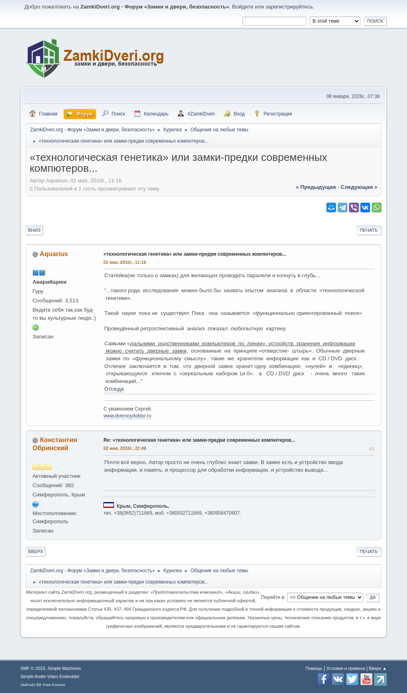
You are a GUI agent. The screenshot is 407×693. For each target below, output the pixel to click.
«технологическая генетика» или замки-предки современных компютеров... (194, 254)
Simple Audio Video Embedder (49, 676)
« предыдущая (316, 187)
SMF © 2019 (32, 668)
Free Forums (54, 684)
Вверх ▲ (378, 668)
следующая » (359, 187)
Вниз (34, 230)
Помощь (313, 668)
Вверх (35, 551)
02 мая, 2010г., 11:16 (124, 262)
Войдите (242, 7)
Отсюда (114, 389)
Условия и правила (345, 668)
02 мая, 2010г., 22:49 (124, 448)
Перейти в (272, 597)
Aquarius (54, 253)
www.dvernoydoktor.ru (127, 416)
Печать (369, 230)
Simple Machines (64, 668)
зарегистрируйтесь (289, 7)
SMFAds (27, 684)
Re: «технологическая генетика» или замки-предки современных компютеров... (199, 440)
